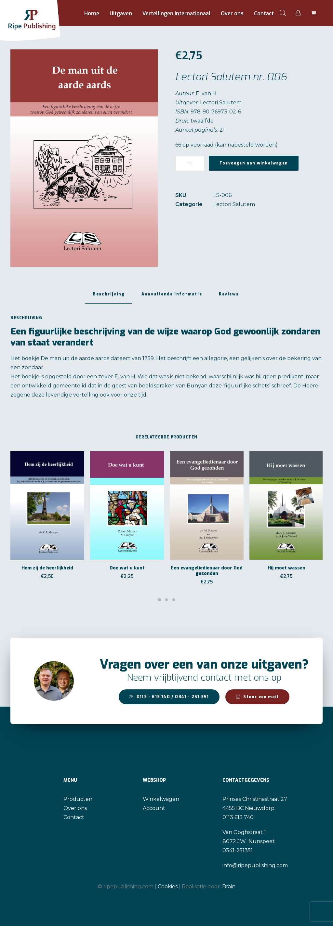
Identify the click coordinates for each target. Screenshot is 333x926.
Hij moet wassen (286, 568)
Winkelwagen (161, 799)
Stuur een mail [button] (257, 696)
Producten (77, 799)
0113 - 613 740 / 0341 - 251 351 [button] (169, 696)
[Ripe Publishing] (41, 13)
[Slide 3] (173, 599)
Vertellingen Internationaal (176, 13)
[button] (84, 158)
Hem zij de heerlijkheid (47, 568)
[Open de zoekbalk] (283, 13)
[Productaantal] (190, 163)
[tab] (171, 296)
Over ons (232, 13)
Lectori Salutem (234, 204)
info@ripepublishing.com (255, 865)
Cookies (168, 886)
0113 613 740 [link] (238, 817)
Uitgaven (121, 13)
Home (91, 13)
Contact (264, 13)
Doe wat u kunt (127, 568)
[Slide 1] (159, 599)
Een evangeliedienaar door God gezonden (207, 571)
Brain (228, 886)
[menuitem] (92, 14)
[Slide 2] (166, 599)
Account (154, 808)
